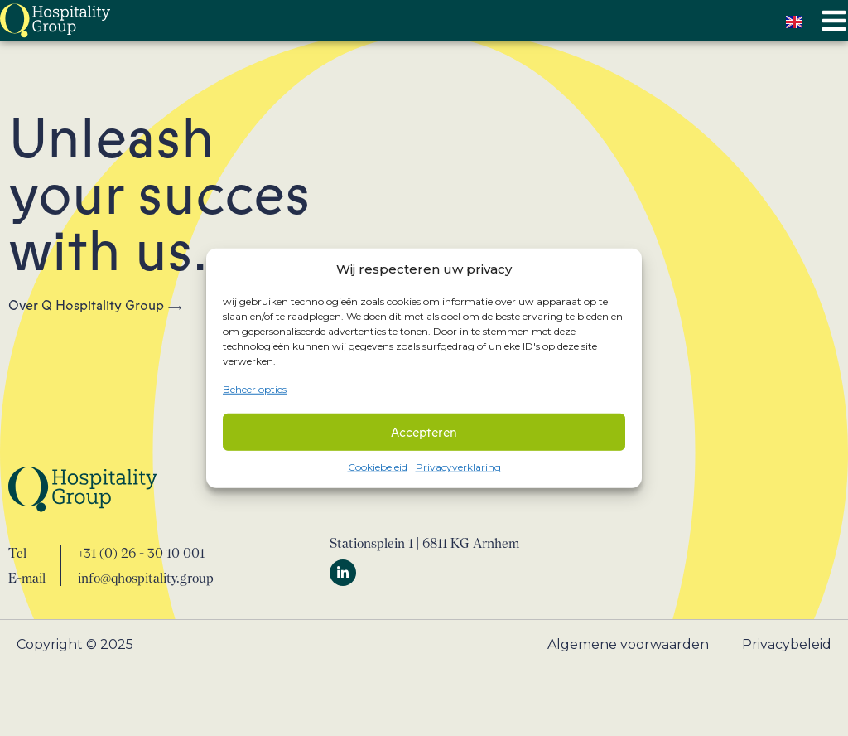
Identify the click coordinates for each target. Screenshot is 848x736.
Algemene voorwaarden (628, 644)
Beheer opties (255, 388)
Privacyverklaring (458, 467)
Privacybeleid (786, 644)
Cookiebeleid (377, 467)
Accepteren (424, 432)
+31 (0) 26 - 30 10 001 (141, 553)
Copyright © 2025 (75, 644)
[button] (833, 21)
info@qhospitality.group (146, 578)
